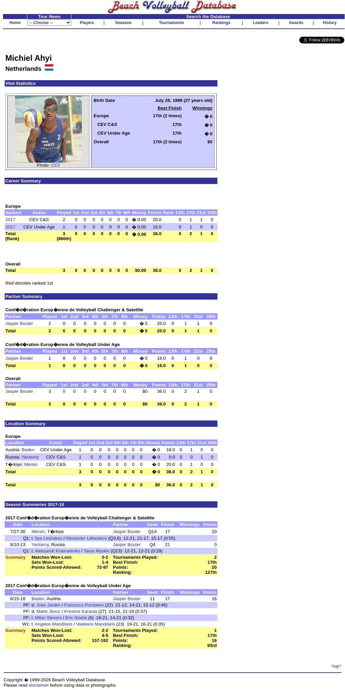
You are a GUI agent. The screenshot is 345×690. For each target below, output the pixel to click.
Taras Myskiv (97, 550)
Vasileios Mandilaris (95, 624)
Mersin (31, 464)
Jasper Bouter (19, 323)
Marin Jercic (48, 611)
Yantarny (30, 457)
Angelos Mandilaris (53, 624)
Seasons (123, 22)
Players (87, 22)
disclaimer (39, 685)
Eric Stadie (76, 617)
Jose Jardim (48, 605)
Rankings (221, 22)
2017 (10, 219)
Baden (28, 449)
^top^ (336, 666)
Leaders (260, 22)
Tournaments (171, 22)
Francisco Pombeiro (84, 605)
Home (14, 22)
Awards (296, 22)
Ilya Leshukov (48, 538)
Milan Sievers (48, 617)
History (330, 22)
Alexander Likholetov (86, 538)
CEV (55, 165)
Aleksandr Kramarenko (57, 550)
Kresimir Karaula (80, 611)
